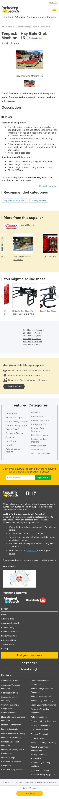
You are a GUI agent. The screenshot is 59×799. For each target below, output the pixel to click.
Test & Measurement (39, 730)
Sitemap (4, 649)
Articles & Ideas (7, 619)
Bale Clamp (45, 27)
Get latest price (35, 38)
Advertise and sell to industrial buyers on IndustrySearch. (29, 560)
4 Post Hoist (11, 413)
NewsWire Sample (9, 636)
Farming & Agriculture (10, 729)
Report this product (48, 186)
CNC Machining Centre (16, 425)
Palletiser (35, 412)
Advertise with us (8, 640)
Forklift (8, 445)
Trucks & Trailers (37, 738)
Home (3, 614)
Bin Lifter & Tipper (13, 417)
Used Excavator (38, 445)
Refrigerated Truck (40, 424)
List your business (29, 655)
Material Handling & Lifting (26, 27)
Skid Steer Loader (39, 435)
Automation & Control (10, 680)
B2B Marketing (7, 627)
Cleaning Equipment (9, 693)
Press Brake (37, 416)
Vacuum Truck (37, 449)
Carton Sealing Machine (16, 421)
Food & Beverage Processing (13, 733)
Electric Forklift (12, 429)
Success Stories (8, 644)
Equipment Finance (14, 433)
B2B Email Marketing (10, 631)
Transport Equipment (39, 734)
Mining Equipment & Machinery (44, 705)
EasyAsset (32, 550)
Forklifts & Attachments (11, 737)
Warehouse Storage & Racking (43, 742)
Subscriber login (29, 669)
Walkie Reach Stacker (41, 453)
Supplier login (29, 662)
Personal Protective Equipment (43, 721)
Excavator (10, 437)
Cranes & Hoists (8, 713)
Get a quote (29, 793)
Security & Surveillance (40, 725)
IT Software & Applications (12, 769)
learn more (14, 386)
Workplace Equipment (40, 770)
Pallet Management (39, 717)
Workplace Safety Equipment (43, 774)
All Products (7, 27)
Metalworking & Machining (42, 700)
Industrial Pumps (8, 757)
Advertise (53, 2)
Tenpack (15, 43)
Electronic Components (11, 725)
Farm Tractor (11, 441)
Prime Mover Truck (40, 420)
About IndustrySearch (10, 623)
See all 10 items (27, 225)
